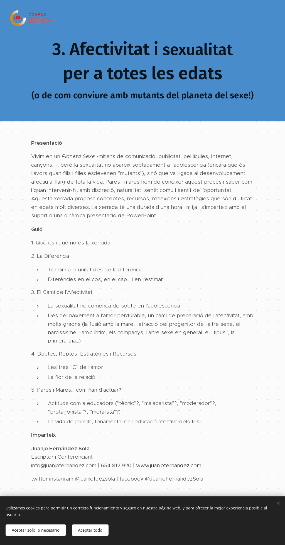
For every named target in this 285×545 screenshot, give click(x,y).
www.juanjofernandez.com (168, 465)
